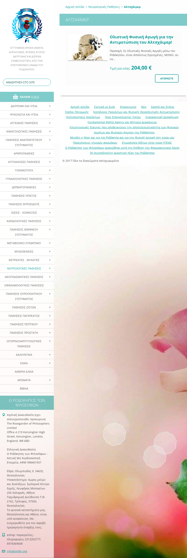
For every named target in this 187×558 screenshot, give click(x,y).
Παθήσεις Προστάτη (24, 333)
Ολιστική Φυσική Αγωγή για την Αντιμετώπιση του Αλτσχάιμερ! (141, 39)
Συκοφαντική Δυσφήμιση (162, 117)
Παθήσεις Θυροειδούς (24, 204)
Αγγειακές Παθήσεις (24, 123)
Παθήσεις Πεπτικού (24, 324)
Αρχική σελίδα (74, 7)
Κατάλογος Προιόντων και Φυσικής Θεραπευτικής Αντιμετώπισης (136, 112)
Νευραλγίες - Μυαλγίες (24, 260)
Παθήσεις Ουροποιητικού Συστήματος (24, 296)
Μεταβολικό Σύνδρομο (24, 243)
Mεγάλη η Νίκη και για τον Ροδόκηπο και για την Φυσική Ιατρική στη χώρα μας (122, 137)
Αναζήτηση (47, 82)
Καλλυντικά (24, 355)
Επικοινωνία (128, 107)
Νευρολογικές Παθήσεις (24, 268)
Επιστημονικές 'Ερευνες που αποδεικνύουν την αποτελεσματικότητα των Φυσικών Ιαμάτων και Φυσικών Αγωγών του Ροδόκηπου (124, 129)
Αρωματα (24, 380)
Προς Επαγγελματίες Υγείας (123, 117)
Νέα (143, 107)
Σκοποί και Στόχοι (162, 107)
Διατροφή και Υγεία (24, 106)
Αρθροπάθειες (24, 153)
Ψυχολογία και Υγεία (24, 114)
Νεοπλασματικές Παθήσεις (24, 277)
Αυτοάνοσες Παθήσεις (24, 162)
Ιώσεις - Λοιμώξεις (24, 212)
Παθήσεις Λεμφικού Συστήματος (24, 232)
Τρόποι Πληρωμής (77, 112)
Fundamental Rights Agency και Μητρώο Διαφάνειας (122, 122)
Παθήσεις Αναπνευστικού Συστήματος (24, 142)
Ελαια (24, 363)
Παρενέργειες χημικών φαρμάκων (95, 142)
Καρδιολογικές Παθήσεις (24, 221)
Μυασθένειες (24, 251)
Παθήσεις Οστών (24, 307)
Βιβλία (24, 388)
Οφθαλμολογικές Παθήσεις (24, 285)
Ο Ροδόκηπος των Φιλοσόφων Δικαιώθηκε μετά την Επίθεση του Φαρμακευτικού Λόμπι (122, 148)
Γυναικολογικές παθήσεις (24, 179)
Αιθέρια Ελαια (24, 371)
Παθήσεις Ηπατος (24, 196)
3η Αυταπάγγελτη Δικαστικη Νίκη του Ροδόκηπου (122, 153)
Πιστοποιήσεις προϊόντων (83, 117)
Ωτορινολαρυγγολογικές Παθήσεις (24, 343)
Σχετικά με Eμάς (104, 107)
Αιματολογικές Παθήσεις (24, 131)
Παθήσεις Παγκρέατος (24, 316)
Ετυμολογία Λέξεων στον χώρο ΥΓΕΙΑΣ (147, 142)
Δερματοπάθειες (24, 187)
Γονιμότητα (24, 170)
